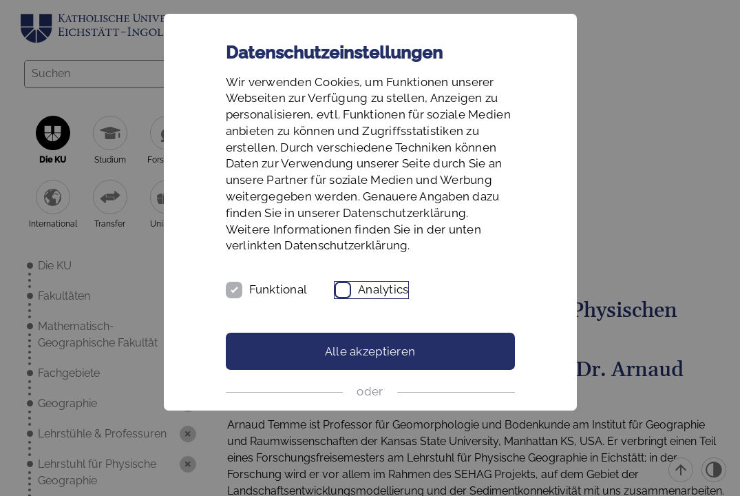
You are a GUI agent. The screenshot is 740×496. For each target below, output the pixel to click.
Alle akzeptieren (370, 351)
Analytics (383, 289)
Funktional (278, 289)
